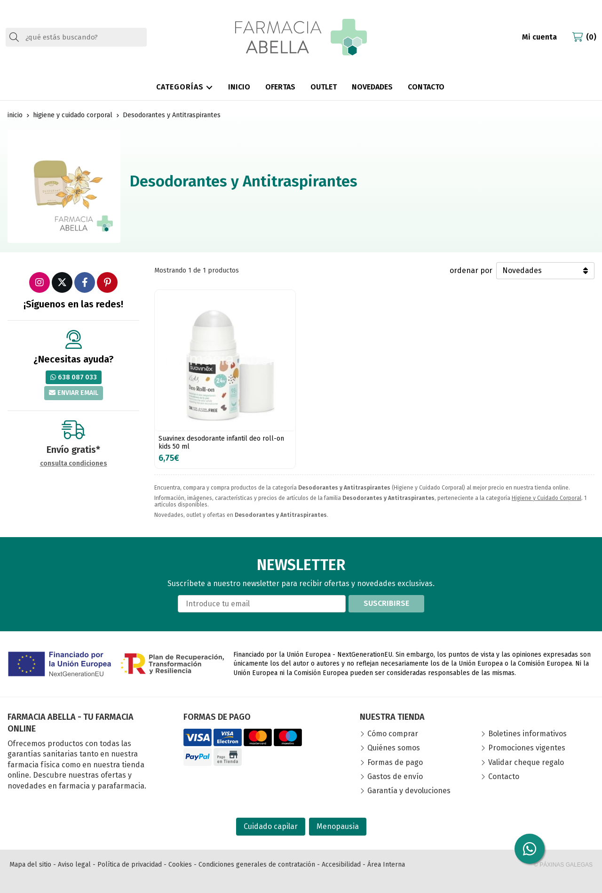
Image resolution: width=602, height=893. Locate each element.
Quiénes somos (393, 747)
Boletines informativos (527, 733)
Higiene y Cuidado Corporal (546, 498)
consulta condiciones (73, 463)
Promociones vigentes (526, 747)
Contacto (503, 776)
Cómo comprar (392, 733)
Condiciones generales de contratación (256, 865)
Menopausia (338, 826)
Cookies (180, 865)
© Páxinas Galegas (563, 864)
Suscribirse (386, 603)
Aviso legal (74, 865)
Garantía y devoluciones (409, 790)
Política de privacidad (129, 865)
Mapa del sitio (30, 865)
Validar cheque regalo (526, 762)
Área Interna (386, 865)
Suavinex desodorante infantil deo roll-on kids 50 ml (221, 442)
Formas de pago (395, 762)
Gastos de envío (395, 776)
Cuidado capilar (271, 826)
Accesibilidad (341, 865)
